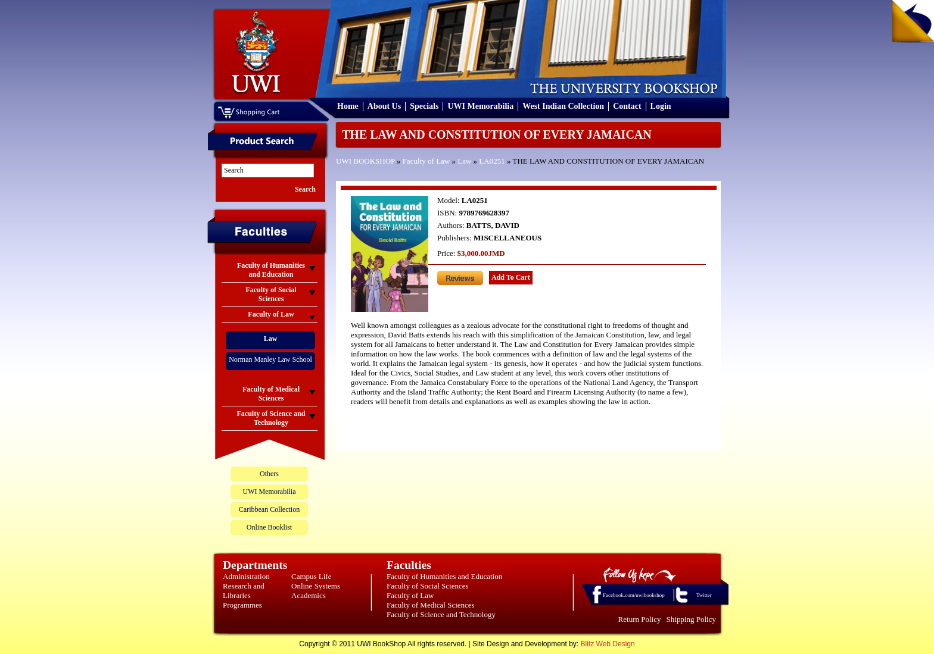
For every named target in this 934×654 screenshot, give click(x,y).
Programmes (242, 604)
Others (269, 474)
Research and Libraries (243, 590)
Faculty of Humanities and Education (444, 576)
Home (348, 106)
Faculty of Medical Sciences (431, 604)
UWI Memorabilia (480, 106)
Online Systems (315, 585)
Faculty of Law (426, 161)
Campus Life (311, 576)
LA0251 (492, 161)
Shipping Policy (691, 619)
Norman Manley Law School (270, 359)
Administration (246, 576)
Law (464, 161)
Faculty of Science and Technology (441, 614)
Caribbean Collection (269, 509)
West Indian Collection (563, 106)
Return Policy (639, 619)
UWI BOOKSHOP (365, 161)
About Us (384, 106)
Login (660, 106)
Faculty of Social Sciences (428, 585)
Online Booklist (269, 527)
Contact (627, 106)
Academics (308, 595)
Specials (424, 106)
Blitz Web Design (608, 644)
